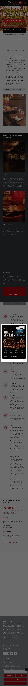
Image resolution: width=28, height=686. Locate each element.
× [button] (24, 360)
